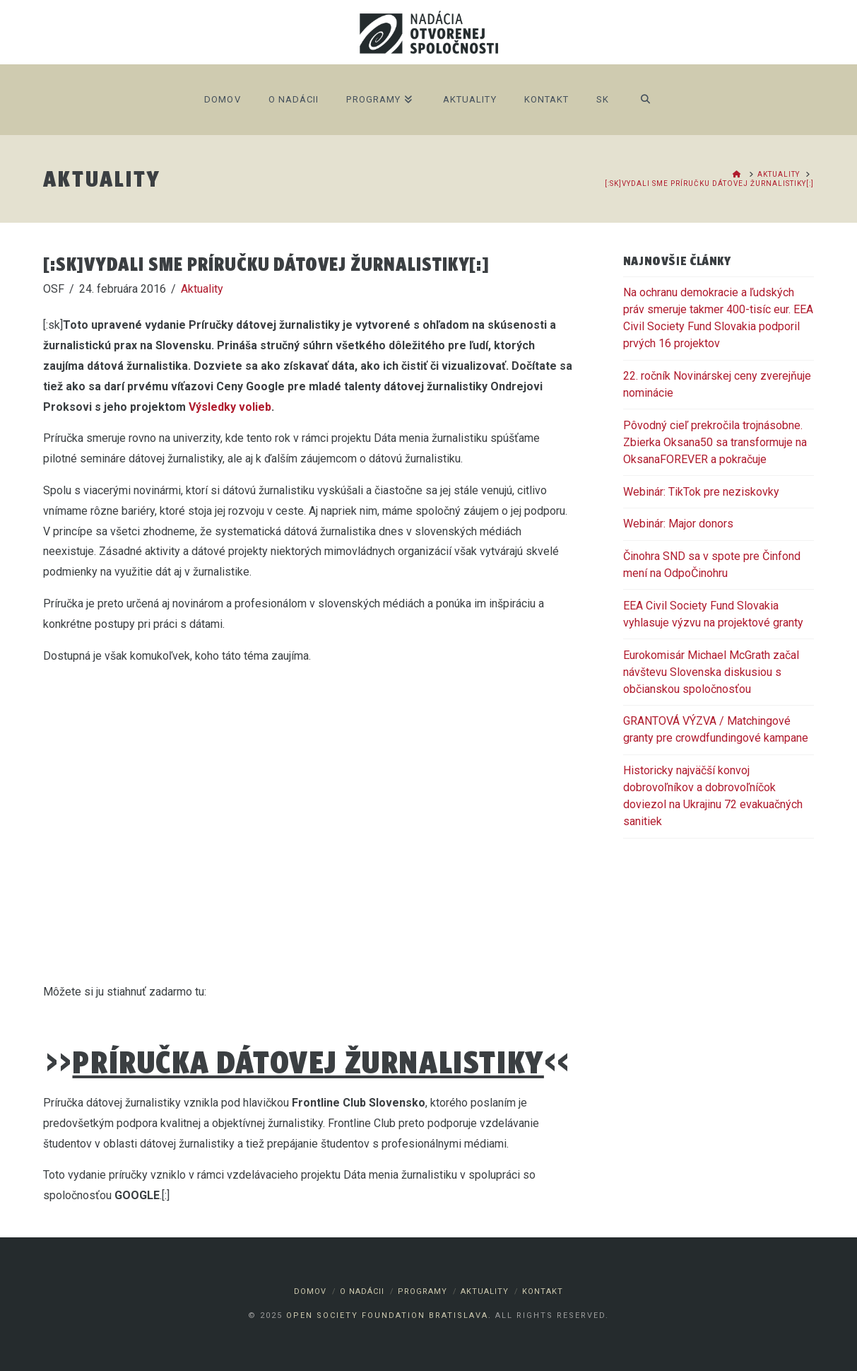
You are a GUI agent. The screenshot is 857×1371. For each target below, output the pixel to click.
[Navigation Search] (644, 99)
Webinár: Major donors (678, 523)
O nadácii (362, 1291)
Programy (422, 1291)
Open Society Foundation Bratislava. (389, 1315)
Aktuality (202, 289)
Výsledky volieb (230, 407)
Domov (310, 1291)
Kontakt (542, 1291)
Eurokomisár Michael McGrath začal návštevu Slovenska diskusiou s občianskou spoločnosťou (711, 672)
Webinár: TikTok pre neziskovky (701, 491)
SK (602, 99)
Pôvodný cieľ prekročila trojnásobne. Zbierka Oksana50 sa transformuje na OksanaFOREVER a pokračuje (715, 442)
